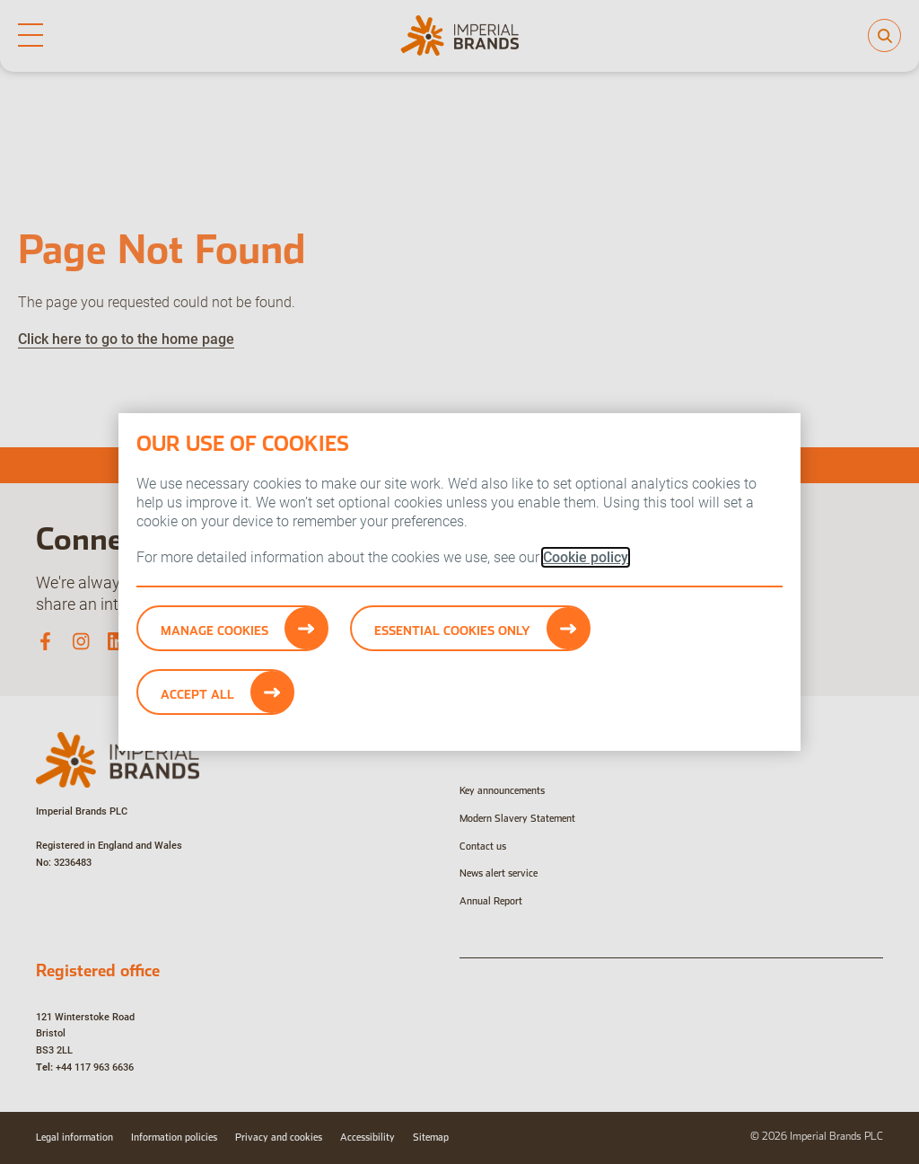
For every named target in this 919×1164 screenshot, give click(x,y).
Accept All (197, 694)
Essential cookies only (452, 630)
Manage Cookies (214, 630)
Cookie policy (585, 557)
